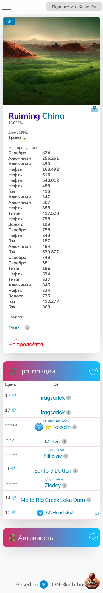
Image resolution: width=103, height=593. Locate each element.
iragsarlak (53, 397)
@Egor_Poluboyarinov (58, 479)
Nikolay (53, 456)
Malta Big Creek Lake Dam (53, 499)
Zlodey (53, 485)
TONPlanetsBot (59, 512)
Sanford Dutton (52, 470)
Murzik (53, 441)
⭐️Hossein (57, 426)
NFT (9, 21)
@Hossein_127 (51, 421)
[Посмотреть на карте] (94, 109)
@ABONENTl (56, 450)
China (53, 115)
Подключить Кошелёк (74, 6)
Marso (15, 327)
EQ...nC (65, 421)
